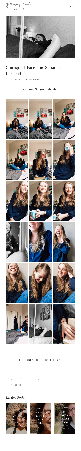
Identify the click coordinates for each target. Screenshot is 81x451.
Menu (73, 6)
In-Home (33, 379)
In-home (24, 79)
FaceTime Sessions (26, 379)
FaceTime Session (13, 79)
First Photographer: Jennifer (13, 379)
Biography (39, 379)
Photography (34, 79)
